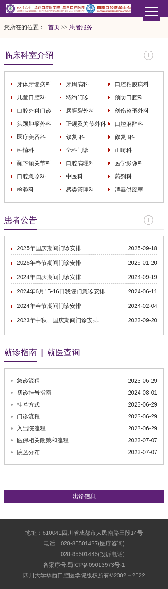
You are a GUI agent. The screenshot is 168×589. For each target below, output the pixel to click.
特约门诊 (77, 97)
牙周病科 (77, 84)
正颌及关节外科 (86, 123)
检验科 (25, 189)
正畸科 (123, 150)
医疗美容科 (31, 137)
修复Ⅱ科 (125, 137)
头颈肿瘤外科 (34, 123)
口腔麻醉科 (129, 123)
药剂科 (123, 176)
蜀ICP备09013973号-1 (96, 564)
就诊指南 (20, 352)
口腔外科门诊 (34, 110)
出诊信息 (84, 496)
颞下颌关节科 (34, 163)
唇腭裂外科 (80, 110)
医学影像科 (129, 163)
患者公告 (20, 219)
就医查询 (63, 352)
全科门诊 (77, 150)
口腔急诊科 (31, 176)
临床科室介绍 (28, 55)
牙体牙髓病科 (34, 84)
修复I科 (75, 137)
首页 (54, 27)
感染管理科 (80, 189)
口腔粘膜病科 (132, 84)
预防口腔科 (129, 97)
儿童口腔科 (31, 97)
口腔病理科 (80, 163)
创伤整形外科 (132, 110)
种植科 (25, 150)
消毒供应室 (129, 189)
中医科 (74, 176)
